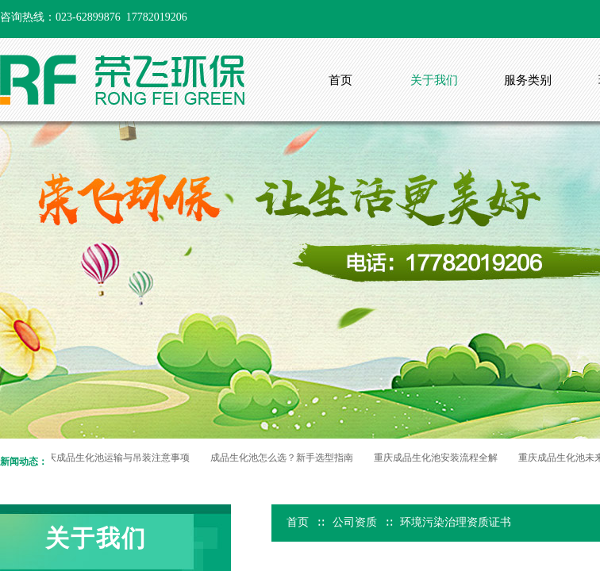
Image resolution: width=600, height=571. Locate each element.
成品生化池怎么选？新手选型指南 (284, 457)
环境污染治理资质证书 (455, 522)
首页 (298, 522)
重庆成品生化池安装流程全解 (438, 457)
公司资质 (355, 522)
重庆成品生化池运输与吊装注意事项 (116, 457)
